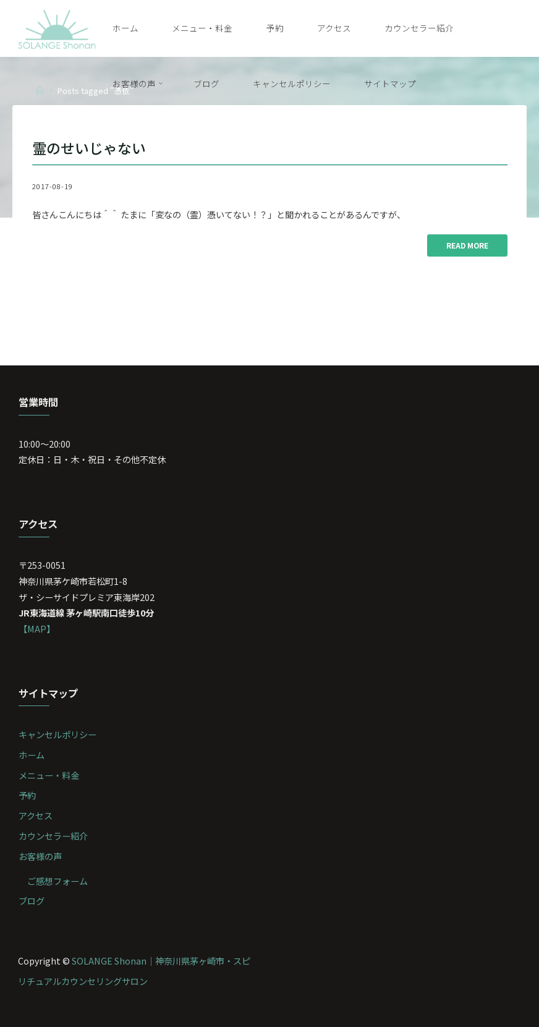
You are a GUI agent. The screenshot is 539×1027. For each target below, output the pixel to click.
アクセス (36, 815)
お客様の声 (40, 856)
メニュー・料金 (49, 775)
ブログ (32, 900)
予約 (27, 794)
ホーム (32, 754)
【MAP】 (37, 628)
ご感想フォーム (57, 880)
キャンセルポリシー (57, 734)
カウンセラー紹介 (53, 835)
